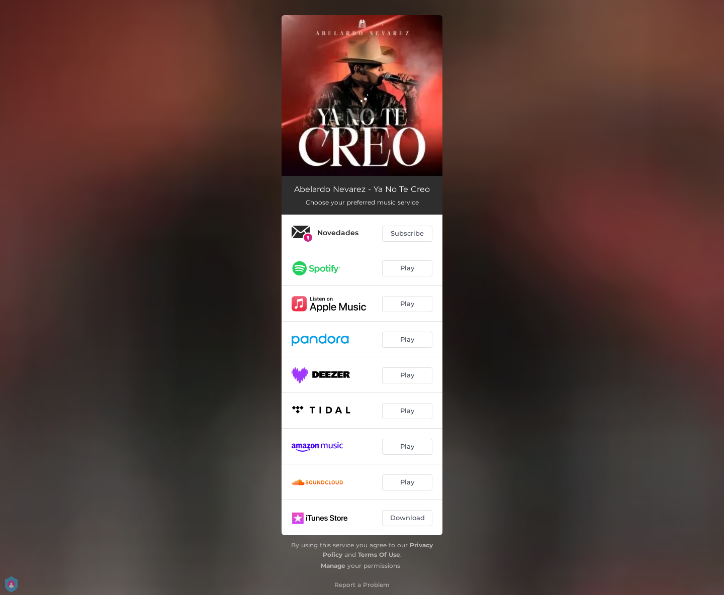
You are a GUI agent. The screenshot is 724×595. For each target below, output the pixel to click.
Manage (333, 565)
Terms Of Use (379, 554)
